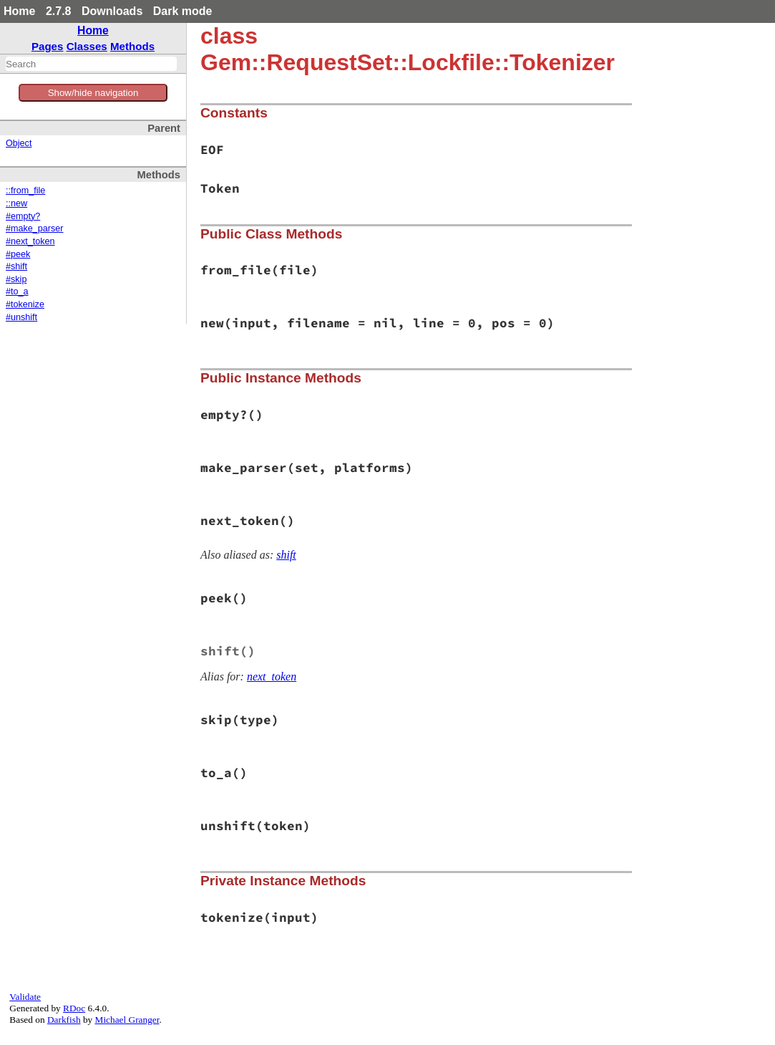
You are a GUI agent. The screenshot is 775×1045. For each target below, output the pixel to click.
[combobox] (91, 64)
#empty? (23, 216)
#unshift (21, 317)
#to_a (17, 291)
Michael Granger (127, 1019)
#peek (18, 254)
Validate (25, 996)
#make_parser (35, 228)
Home (19, 11)
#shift (16, 266)
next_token (271, 676)
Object (18, 143)
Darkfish (64, 1019)
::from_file (25, 191)
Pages (47, 46)
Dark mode (183, 11)
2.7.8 (59, 11)
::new (16, 203)
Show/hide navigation (93, 92)
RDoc (74, 1008)
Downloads (112, 11)
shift (286, 555)
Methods (132, 46)
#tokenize (25, 304)
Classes (87, 46)
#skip (16, 279)
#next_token (30, 241)
